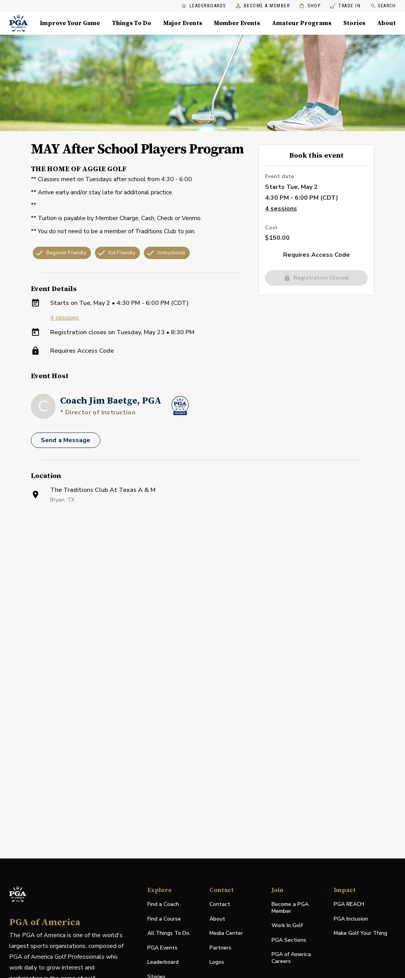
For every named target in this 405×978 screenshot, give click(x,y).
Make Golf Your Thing (360, 933)
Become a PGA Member (290, 908)
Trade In (345, 5)
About (217, 918)
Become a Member (263, 5)
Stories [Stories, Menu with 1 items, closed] (354, 23)
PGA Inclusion (351, 918)
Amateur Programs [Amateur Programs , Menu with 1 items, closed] (301, 23)
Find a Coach (163, 904)
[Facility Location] (202, 601)
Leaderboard (163, 962)
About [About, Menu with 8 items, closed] (386, 23)
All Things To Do (168, 933)
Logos (216, 962)
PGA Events (162, 947)
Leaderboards (203, 5)
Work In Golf (287, 925)
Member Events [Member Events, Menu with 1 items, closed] (237, 23)
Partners (220, 947)
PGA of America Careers (291, 958)
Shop (310, 5)
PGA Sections (289, 940)
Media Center (226, 933)
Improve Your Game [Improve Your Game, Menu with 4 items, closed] (70, 23)
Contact (219, 904)
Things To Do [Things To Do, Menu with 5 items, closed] (131, 23)
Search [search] (383, 6)
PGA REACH (349, 905)
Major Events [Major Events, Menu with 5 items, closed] (182, 23)
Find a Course (164, 918)
